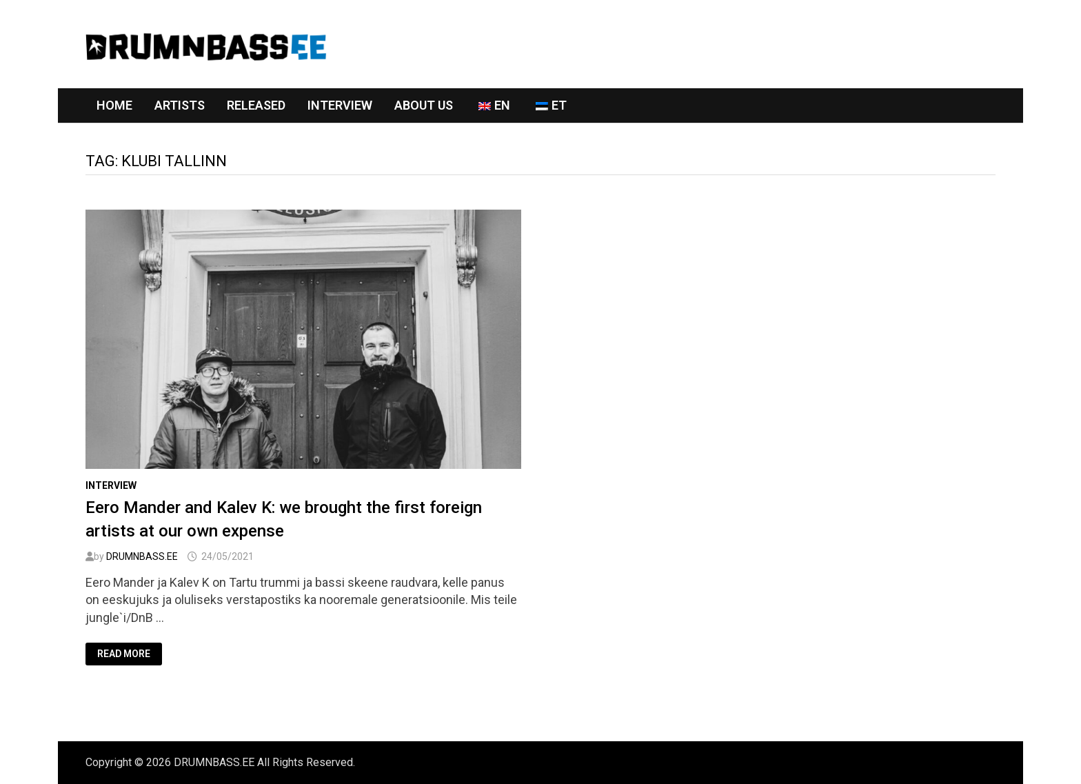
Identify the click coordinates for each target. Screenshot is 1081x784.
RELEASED (256, 105)
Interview (339, 105)
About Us (423, 105)
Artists (179, 105)
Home (114, 105)
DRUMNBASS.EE (142, 556)
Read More (123, 654)
